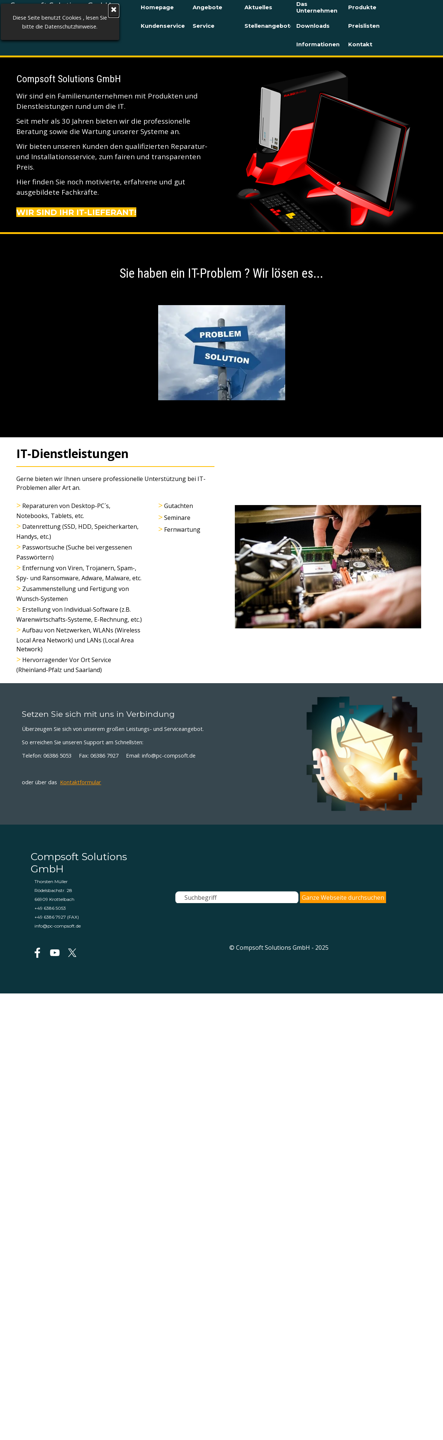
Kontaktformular (80, 782)
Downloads (313, 26)
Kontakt (360, 44)
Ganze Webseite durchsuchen (343, 897)
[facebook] (37, 953)
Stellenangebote (269, 26)
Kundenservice (163, 26)
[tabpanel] (115, 144)
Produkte (362, 7)
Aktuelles (258, 7)
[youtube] (55, 953)
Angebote (207, 7)
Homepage (157, 7)
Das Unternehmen (316, 7)
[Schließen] (60, 11)
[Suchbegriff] (237, 897)
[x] (72, 953)
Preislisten (364, 26)
